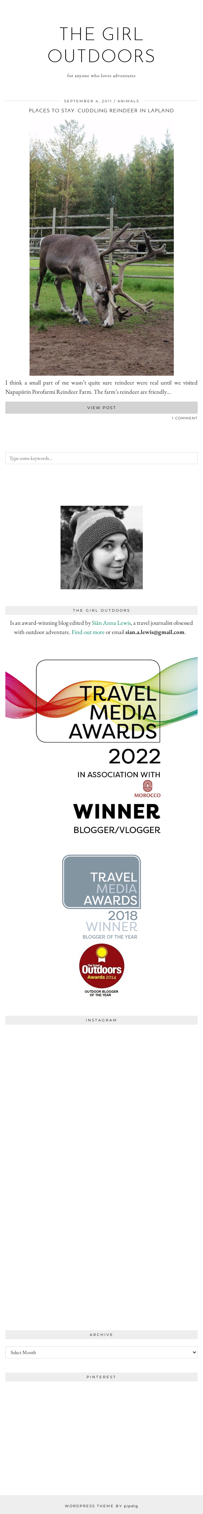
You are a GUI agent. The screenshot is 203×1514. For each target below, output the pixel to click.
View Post (101, 407)
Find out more (88, 632)
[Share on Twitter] (10, 419)
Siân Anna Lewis (111, 623)
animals (128, 101)
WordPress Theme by (101, 1506)
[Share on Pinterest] (14, 419)
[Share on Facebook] (7, 419)
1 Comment (185, 418)
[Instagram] (53, 1076)
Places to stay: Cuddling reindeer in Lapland (101, 111)
